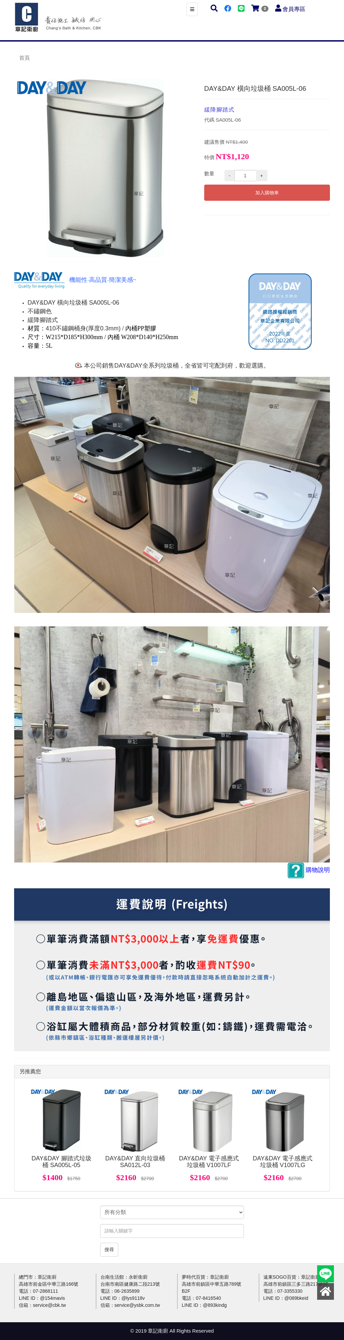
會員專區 (294, 9)
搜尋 (109, 1249)
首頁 (24, 58)
